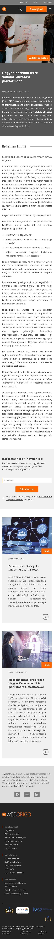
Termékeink (10, 879)
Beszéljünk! (36, 9)
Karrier (23, 2)
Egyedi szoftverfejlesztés (15, 890)
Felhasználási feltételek (25, 933)
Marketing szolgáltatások (15, 883)
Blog (35, 2)
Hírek (47, 551)
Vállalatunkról (11, 827)
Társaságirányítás (12, 834)
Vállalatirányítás (38, 57)
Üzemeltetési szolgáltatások (16, 893)
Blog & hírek (10, 848)
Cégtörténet (10, 830)
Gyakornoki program (13, 841)
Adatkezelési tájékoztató (6, 933)
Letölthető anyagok (13, 865)
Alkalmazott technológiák (15, 837)
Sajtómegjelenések (13, 862)
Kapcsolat (48, 2)
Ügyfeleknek (11, 855)
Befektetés (9, 869)
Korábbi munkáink (12, 858)
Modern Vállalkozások (14, 873)
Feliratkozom (27, 489)
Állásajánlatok (10, 845)
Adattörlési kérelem (42, 933)
